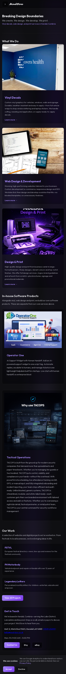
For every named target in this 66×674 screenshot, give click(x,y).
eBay (37, 645)
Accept (9, 669)
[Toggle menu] (5, 4)
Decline (21, 669)
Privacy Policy (25, 663)
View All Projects (13, 598)
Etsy (26, 645)
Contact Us (12, 645)
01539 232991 (49, 629)
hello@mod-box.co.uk (13, 632)
